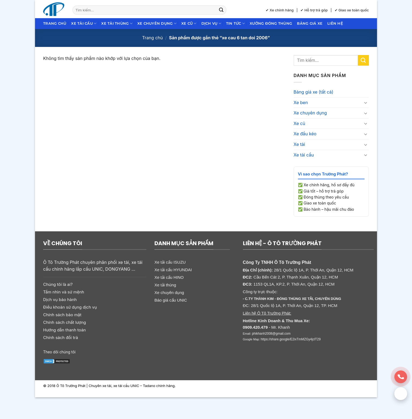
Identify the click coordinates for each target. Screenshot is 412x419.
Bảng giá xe (309, 23)
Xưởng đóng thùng (271, 23)
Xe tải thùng (116, 23)
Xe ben (301, 102)
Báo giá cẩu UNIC (170, 300)
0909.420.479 (255, 327)
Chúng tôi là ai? (58, 284)
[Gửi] (221, 10)
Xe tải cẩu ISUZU (170, 262)
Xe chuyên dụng (156, 23)
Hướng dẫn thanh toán (64, 329)
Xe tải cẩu (83, 23)
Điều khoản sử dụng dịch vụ (70, 307)
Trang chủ (54, 23)
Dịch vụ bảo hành (60, 299)
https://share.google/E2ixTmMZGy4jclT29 (291, 339)
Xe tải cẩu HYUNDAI (173, 269)
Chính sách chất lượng (64, 322)
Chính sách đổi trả (60, 337)
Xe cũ (189, 23)
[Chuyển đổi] (365, 102)
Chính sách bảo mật (62, 314)
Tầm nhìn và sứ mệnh (63, 292)
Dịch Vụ (211, 23)
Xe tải (299, 144)
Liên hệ (335, 23)
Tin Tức (235, 23)
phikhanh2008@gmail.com (271, 333)
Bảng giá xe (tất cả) (314, 92)
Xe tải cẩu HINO (169, 277)
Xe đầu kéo (305, 133)
